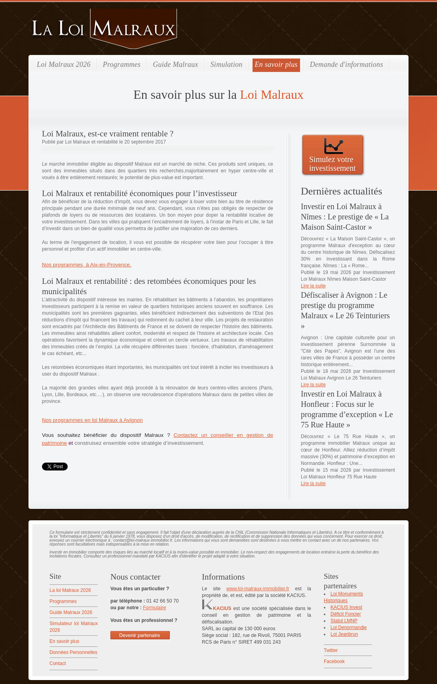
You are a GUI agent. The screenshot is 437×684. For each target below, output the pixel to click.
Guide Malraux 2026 (70, 612)
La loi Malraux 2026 (70, 590)
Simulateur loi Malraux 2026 (73, 627)
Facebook (334, 661)
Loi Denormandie (349, 627)
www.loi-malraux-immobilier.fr (257, 588)
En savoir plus (276, 64)
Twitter (331, 650)
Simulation (227, 64)
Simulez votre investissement (332, 163)
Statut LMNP (344, 621)
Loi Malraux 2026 (64, 64)
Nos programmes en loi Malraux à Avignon (92, 420)
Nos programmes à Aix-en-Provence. (86, 265)
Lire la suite (313, 286)
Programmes (122, 64)
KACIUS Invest (346, 607)
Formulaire (154, 607)
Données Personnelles (73, 652)
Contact (57, 663)
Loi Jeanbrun (344, 634)
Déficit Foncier (346, 614)
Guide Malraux (175, 64)
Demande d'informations (346, 64)
